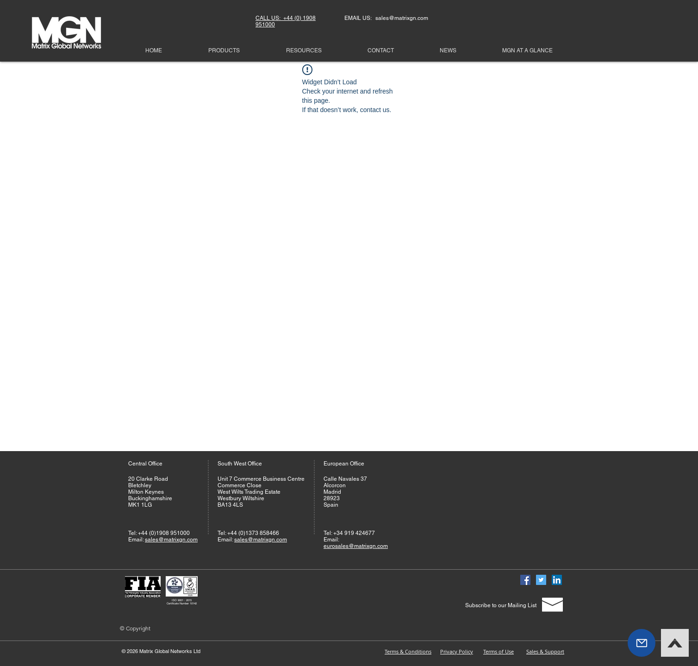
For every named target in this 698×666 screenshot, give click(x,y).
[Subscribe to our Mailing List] (500, 605)
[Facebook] (525, 580)
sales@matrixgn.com (171, 539)
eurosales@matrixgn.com (356, 546)
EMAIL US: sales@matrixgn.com (386, 18)
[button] (641, 643)
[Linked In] (557, 580)
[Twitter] (541, 580)
